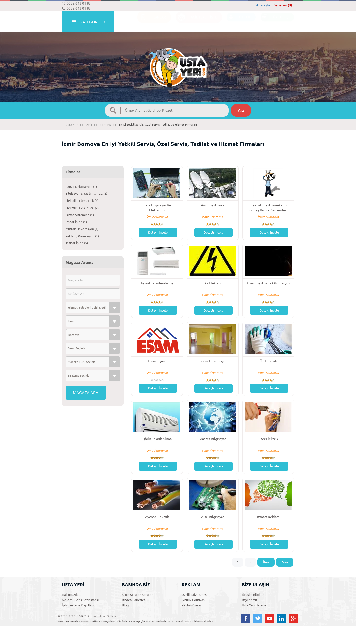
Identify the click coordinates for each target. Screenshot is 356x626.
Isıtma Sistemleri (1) (80, 215)
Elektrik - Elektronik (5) (82, 200)
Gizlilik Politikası (193, 600)
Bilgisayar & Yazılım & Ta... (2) (86, 193)
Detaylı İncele (158, 232)
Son (285, 562)
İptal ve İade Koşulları (78, 605)
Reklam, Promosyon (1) (82, 236)
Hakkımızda (70, 594)
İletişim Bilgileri (253, 594)
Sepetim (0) (283, 5)
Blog (125, 605)
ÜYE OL (239, 22)
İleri (266, 562)
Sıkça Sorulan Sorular (137, 594)
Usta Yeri (72, 124)
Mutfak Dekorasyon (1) (82, 229)
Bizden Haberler (133, 600)
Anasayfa (263, 5)
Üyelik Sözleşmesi (194, 594)
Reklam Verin (191, 605)
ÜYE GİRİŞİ (275, 22)
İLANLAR (151, 21)
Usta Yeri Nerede (254, 605)
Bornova (105, 124)
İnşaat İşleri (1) (76, 222)
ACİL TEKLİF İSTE (196, 21)
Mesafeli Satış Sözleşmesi (80, 600)
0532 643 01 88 (76, 3)
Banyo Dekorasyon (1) (81, 186)
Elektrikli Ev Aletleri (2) (82, 208)
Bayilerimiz (249, 600)
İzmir (88, 124)
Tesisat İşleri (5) (77, 243)
